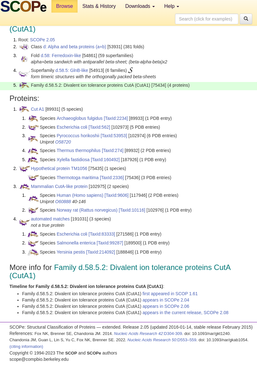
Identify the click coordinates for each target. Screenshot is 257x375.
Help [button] (171, 6)
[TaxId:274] (113, 150)
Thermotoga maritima (78, 177)
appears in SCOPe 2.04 (166, 299)
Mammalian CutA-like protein (59, 186)
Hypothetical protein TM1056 (59, 168)
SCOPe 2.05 (42, 39)
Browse (64, 6)
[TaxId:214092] (100, 252)
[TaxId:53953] (114, 135)
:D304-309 (148, 333)
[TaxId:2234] (116, 118)
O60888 (63, 201)
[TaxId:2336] (112, 177)
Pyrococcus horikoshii (78, 135)
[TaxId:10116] (132, 210)
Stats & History (99, 6)
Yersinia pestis (71, 252)
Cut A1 (37, 109)
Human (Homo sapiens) (80, 195)
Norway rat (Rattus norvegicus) (87, 210)
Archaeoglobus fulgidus (80, 118)
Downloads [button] (140, 6)
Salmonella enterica (76, 242)
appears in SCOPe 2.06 (166, 306)
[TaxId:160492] (105, 159)
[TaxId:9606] (116, 195)
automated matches (50, 218)
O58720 (63, 141)
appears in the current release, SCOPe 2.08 (185, 312)
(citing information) (26, 346)
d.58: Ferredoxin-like (61, 55)
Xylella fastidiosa (73, 159)
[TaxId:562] (99, 127)
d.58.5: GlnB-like (71, 70)
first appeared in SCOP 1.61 (170, 293)
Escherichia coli (72, 127)
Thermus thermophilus (79, 150)
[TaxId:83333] (102, 234)
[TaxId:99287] (110, 242)
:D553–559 (161, 339)
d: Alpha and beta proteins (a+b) (74, 46)
